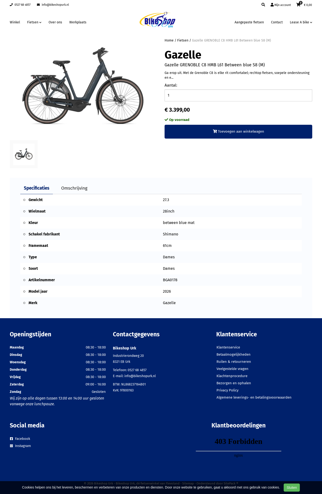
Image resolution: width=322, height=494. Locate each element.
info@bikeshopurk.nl (53, 4)
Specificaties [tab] (36, 188)
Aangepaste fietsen (249, 22)
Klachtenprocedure (231, 376)
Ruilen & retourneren (233, 361)
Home (169, 40)
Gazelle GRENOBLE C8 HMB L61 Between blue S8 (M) (231, 40)
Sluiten (292, 487)
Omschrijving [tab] (74, 188)
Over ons (55, 22)
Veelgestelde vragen (232, 369)
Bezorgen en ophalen (233, 383)
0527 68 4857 (20, 4)
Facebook (20, 439)
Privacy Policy (227, 390)
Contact (277, 22)
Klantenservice (228, 347)
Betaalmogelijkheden (233, 354)
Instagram (20, 446)
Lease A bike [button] (301, 22)
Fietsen (182, 40)
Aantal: (171, 85)
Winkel (15, 22)
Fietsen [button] (34, 22)
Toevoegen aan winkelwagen (238, 131)
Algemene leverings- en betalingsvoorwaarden (254, 397)
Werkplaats (77, 22)
